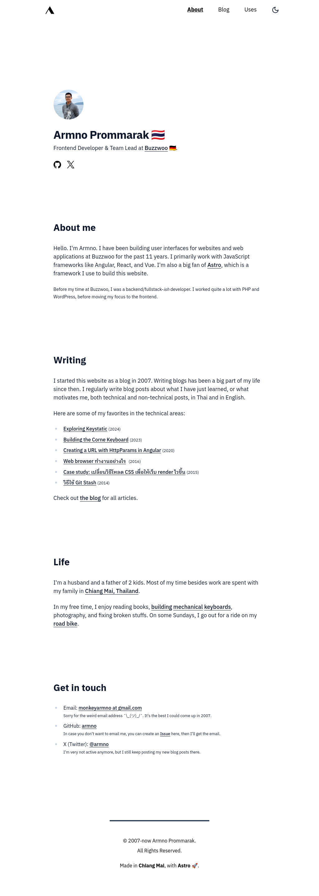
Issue (165, 734)
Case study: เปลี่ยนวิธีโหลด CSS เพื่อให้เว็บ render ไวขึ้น (125, 472)
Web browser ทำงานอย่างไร (95, 461)
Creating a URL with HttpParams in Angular (112, 450)
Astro (214, 265)
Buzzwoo (156, 148)
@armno (99, 744)
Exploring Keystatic (85, 429)
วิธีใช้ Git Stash (80, 483)
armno (89, 726)
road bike (66, 624)
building (161, 607)
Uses (250, 10)
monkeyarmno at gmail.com (110, 708)
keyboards (217, 607)
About (195, 10)
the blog (90, 498)
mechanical (188, 607)
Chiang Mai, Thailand (111, 591)
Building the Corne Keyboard (96, 440)
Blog (223, 10)
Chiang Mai (151, 866)
